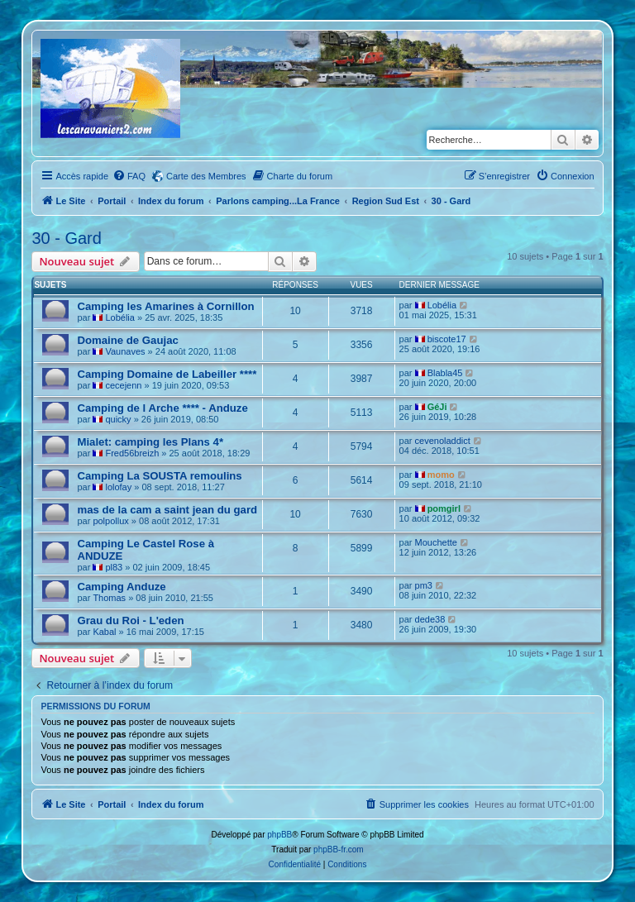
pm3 (423, 585)
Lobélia (119, 317)
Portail (112, 201)
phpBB (279, 834)
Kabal (104, 632)
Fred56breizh (132, 453)
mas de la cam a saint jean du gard (167, 509)
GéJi (437, 407)
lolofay (118, 487)
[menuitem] (129, 176)
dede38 (430, 619)
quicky (118, 419)
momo (441, 475)
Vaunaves (125, 351)
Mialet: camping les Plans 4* (150, 442)
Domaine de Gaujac (127, 340)
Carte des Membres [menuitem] (206, 176)
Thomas (109, 598)
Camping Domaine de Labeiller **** (166, 374)
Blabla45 (445, 373)
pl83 (113, 567)
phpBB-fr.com (338, 849)
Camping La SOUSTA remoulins (159, 476)
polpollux (110, 521)
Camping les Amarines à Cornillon (165, 306)
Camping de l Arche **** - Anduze (162, 408)
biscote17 (446, 339)
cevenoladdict (442, 441)
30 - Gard (66, 238)
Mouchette (436, 542)
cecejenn (123, 385)
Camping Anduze (121, 586)
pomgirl (444, 508)
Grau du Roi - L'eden (130, 620)
